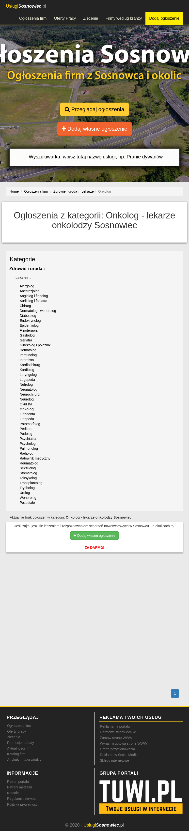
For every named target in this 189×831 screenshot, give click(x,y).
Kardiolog (27, 370)
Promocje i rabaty (20, 743)
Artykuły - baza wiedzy (24, 760)
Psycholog (28, 444)
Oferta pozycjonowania (117, 749)
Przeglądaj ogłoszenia (94, 109)
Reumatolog (29, 463)
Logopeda (27, 380)
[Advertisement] (94, 577)
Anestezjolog (29, 291)
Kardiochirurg (30, 365)
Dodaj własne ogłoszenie (94, 129)
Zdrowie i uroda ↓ (27, 268)
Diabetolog (28, 316)
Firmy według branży (124, 18)
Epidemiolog (29, 325)
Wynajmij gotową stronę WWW (123, 743)
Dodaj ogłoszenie (164, 18)
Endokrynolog (30, 321)
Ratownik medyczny (35, 458)
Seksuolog (28, 468)
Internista (27, 360)
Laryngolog (28, 375)
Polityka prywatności (22, 804)
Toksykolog (28, 478)
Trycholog (27, 488)
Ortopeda (27, 419)
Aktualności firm (19, 748)
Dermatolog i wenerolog (38, 311)
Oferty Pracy (65, 18)
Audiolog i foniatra (33, 301)
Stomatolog (28, 473)
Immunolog (28, 355)
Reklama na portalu (115, 726)
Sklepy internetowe (114, 760)
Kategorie (22, 259)
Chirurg (25, 306)
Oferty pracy (16, 731)
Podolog (26, 434)
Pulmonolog (29, 448)
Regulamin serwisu (21, 798)
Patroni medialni (19, 787)
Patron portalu (18, 782)
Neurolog (27, 399)
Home (14, 191)
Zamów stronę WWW (116, 738)
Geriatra (26, 340)
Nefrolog (26, 384)
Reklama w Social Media (119, 755)
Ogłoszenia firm (33, 18)
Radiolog (26, 453)
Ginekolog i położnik (35, 345)
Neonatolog (28, 389)
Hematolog (28, 350)
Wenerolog (28, 498)
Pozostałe (27, 503)
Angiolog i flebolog (34, 296)
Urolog (25, 493)
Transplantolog (31, 483)
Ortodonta (27, 414)
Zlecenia (90, 18)
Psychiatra (28, 439)
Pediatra (26, 429)
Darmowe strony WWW (118, 732)
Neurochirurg (30, 394)
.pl (26, 6)
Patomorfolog (30, 424)
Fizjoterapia (28, 330)
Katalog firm (16, 754)
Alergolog (27, 286)
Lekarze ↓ (23, 278)
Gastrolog (27, 335)
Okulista (26, 404)
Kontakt (13, 793)
